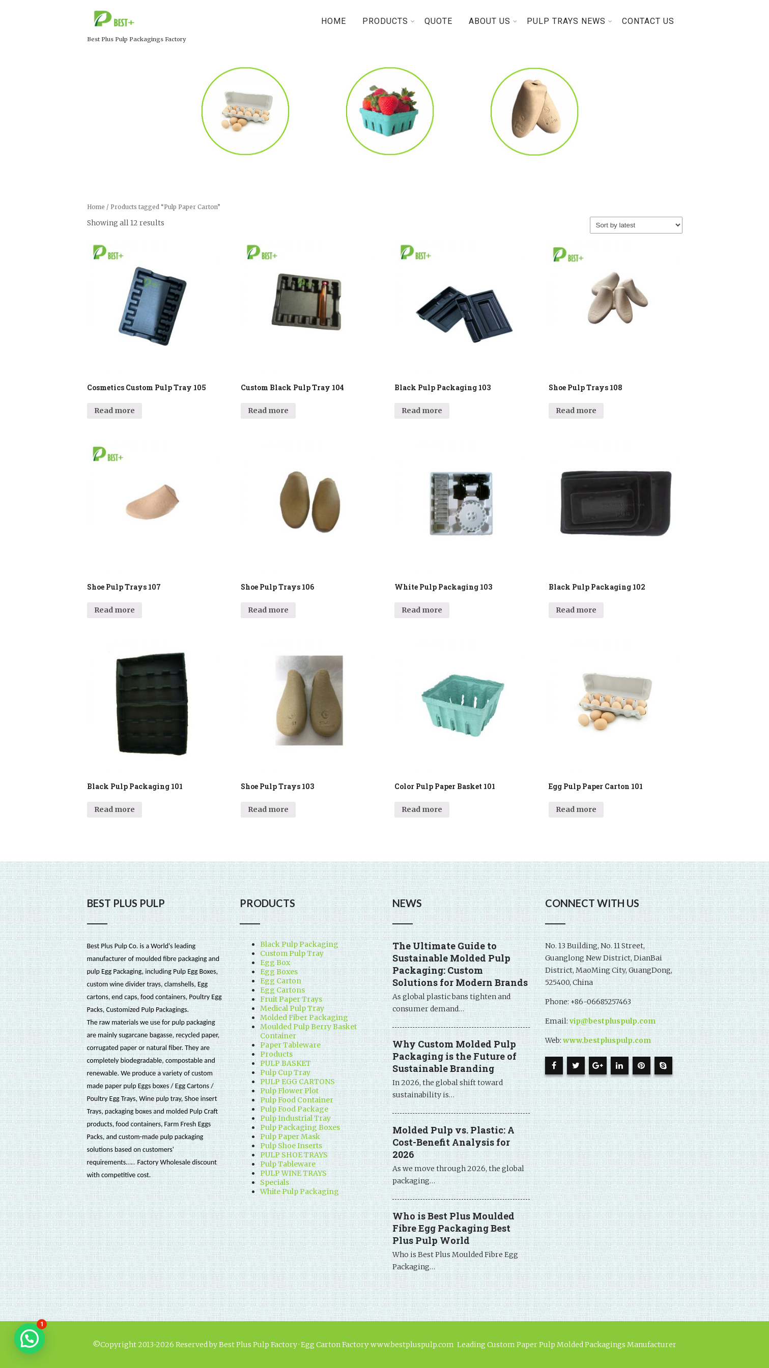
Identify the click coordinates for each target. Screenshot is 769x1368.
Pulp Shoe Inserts (291, 1145)
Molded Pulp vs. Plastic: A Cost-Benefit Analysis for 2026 (453, 1142)
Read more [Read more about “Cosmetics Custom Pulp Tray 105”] (114, 410)
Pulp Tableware (288, 1164)
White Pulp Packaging (299, 1191)
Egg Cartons (282, 990)
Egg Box (275, 962)
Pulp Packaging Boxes (300, 1127)
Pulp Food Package (294, 1109)
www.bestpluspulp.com (607, 1040)
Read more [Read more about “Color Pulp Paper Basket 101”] (422, 809)
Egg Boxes (279, 971)
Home (333, 21)
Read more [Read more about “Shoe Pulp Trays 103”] (268, 809)
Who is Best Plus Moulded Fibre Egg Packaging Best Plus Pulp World (453, 1228)
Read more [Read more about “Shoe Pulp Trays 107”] (114, 610)
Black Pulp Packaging (299, 944)
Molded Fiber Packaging (304, 1017)
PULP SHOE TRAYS (294, 1154)
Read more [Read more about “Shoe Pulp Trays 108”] (576, 410)
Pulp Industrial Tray (295, 1118)
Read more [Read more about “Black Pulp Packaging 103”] (422, 410)
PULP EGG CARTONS (297, 1081)
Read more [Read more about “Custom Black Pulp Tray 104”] (268, 410)
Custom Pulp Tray (292, 953)
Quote (438, 21)
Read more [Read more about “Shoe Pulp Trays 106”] (268, 610)
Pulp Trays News (570, 21)
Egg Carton (280, 980)
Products (276, 1054)
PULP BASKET (285, 1063)
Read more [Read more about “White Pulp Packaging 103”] (422, 610)
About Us (493, 21)
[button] (29, 1338)
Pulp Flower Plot (289, 1090)
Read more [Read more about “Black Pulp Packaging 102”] (576, 610)
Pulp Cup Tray (285, 1072)
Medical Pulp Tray (292, 1008)
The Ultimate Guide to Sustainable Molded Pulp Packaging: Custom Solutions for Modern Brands (460, 964)
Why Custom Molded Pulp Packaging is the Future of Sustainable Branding (454, 1056)
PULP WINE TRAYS (293, 1173)
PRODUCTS (388, 21)
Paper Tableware (290, 1045)
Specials (274, 1182)
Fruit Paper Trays (291, 999)
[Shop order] (636, 225)
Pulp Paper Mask (290, 1136)
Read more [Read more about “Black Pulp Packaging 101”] (114, 809)
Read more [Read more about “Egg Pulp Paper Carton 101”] (576, 809)
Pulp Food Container (296, 1099)
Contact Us (648, 21)
